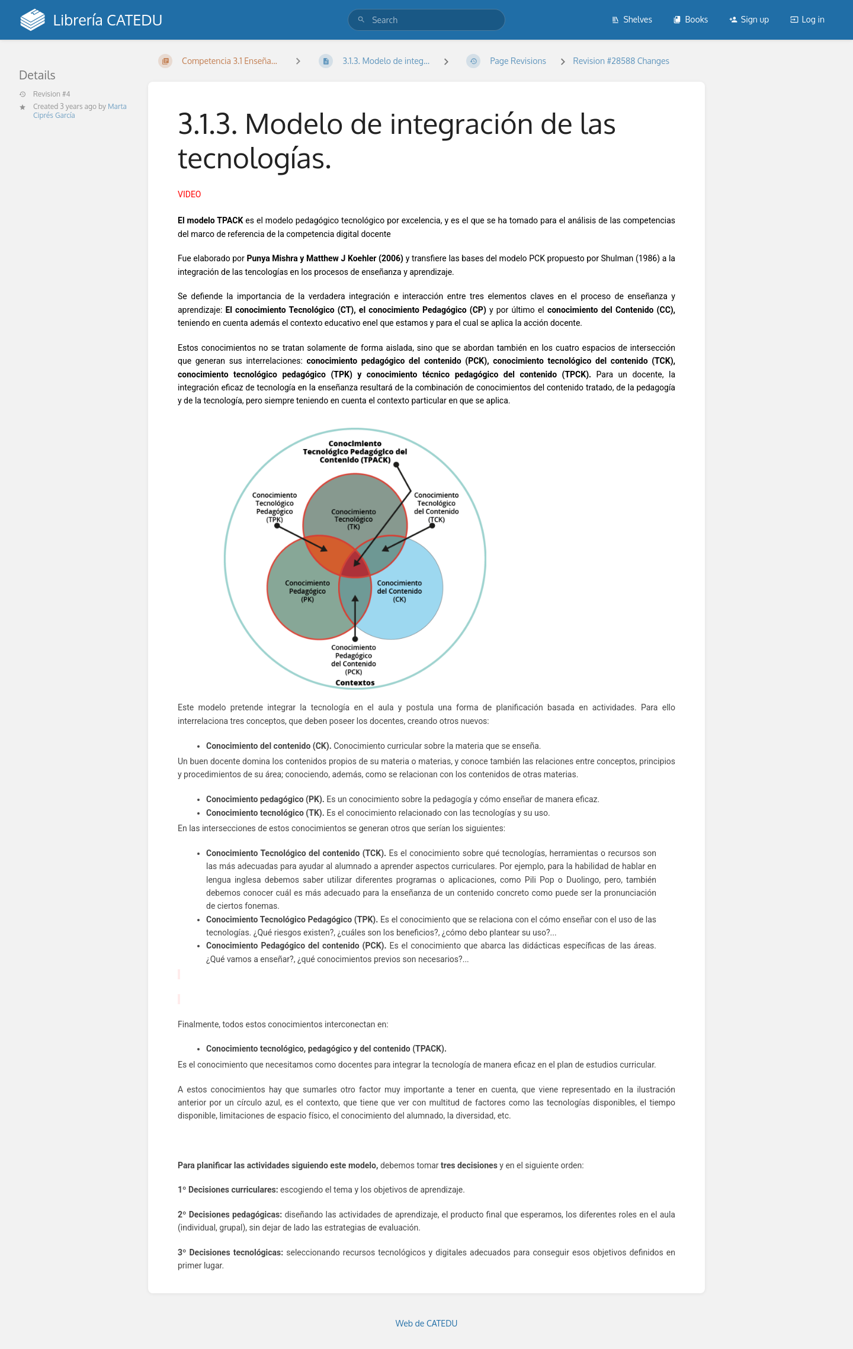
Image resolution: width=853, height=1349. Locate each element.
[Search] (361, 20)
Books (690, 19)
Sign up (749, 19)
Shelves (631, 19)
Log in (807, 19)
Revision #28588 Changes (621, 61)
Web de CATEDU (427, 1323)
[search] (426, 20)
